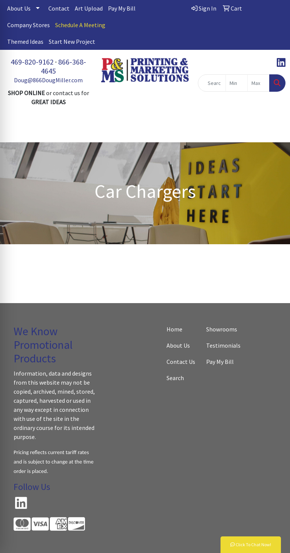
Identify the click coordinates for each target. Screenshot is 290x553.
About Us (19, 8)
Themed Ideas (25, 41)
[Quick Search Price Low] (236, 83)
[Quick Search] (212, 83)
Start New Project (72, 41)
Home (174, 329)
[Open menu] (274, 131)
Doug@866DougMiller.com (48, 80)
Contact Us (181, 361)
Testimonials (221, 345)
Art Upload (89, 8)
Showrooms (221, 329)
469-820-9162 (32, 61)
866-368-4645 (63, 66)
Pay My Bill (122, 8)
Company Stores (28, 25)
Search (175, 378)
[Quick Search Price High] (258, 83)
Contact (58, 8)
